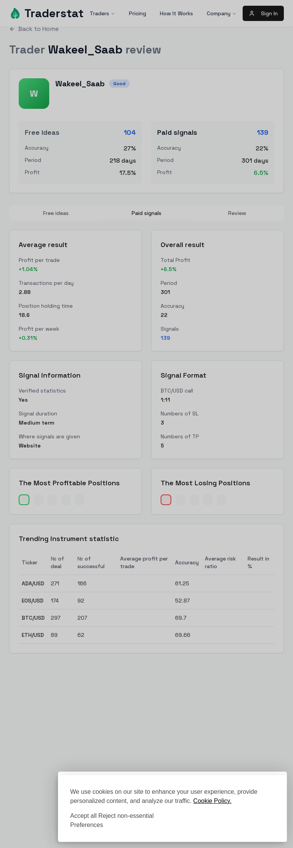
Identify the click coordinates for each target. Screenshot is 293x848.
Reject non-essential (126, 815)
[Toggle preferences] (86, 825)
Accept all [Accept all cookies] (83, 815)
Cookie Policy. (212, 801)
